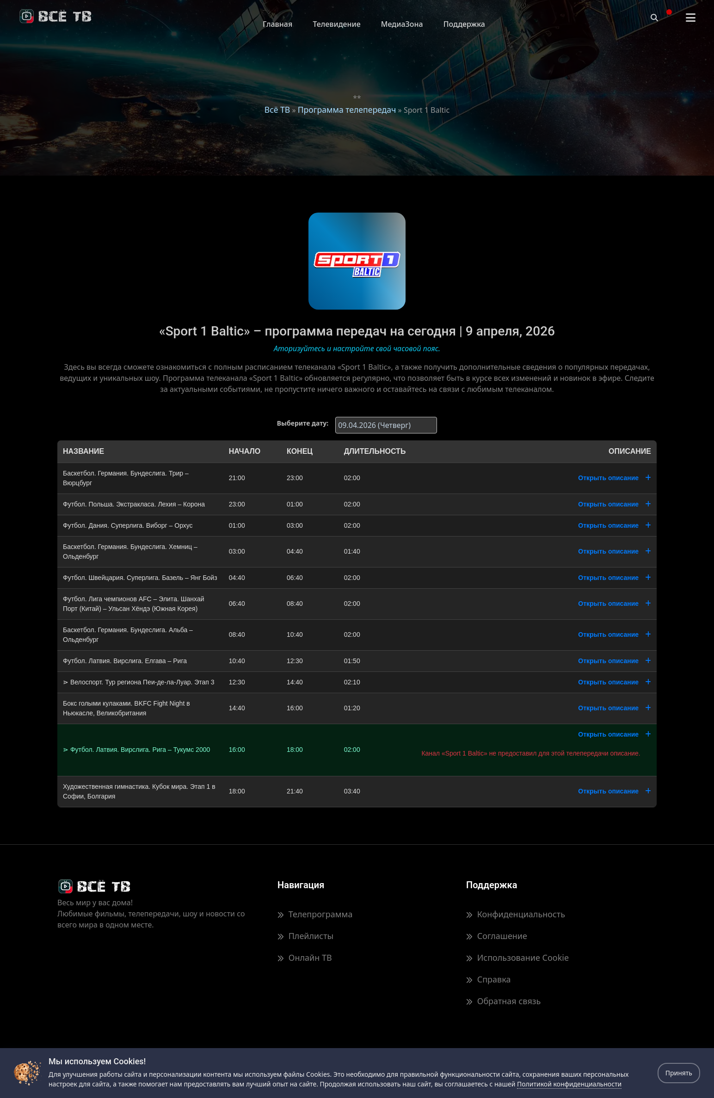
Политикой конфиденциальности (569, 1084)
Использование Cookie (517, 957)
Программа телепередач (347, 109)
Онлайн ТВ (304, 957)
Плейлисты (305, 935)
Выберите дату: (302, 423)
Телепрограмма (314, 914)
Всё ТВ (277, 109)
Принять (678, 1072)
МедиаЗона (402, 24)
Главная (277, 24)
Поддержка (464, 24)
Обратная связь (503, 1000)
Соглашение (496, 935)
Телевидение (336, 24)
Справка (488, 979)
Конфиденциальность (515, 914)
